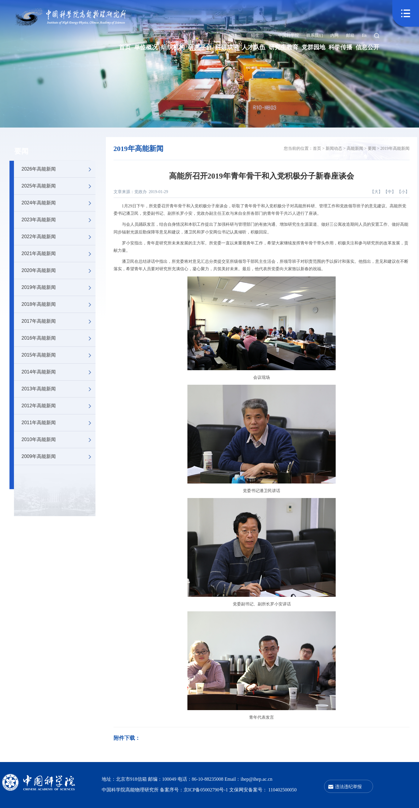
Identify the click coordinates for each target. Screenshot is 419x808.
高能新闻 (355, 148)
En (364, 35)
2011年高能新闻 (58, 422)
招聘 (233, 35)
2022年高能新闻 (58, 236)
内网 (334, 35)
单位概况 (146, 47)
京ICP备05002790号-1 (206, 789)
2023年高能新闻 (58, 219)
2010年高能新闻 (58, 439)
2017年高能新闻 (58, 321)
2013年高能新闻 (58, 389)
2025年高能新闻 (58, 186)
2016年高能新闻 (58, 338)
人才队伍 (253, 47)
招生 (255, 35)
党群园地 (313, 47)
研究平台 (200, 47)
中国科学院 (288, 35)
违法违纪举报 (348, 786)
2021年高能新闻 (58, 253)
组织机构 (173, 47)
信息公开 (367, 47)
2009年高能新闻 (58, 456)
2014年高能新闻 (58, 372)
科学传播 (340, 47)
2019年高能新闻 (58, 287)
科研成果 (227, 47)
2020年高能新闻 (58, 270)
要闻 (21, 151)
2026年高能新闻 (58, 169)
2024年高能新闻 (58, 203)
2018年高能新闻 (58, 304)
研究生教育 (283, 47)
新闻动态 (334, 148)
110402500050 (282, 789)
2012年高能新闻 (58, 405)
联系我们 (314, 35)
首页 (125, 47)
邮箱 (350, 35)
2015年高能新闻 (58, 355)
